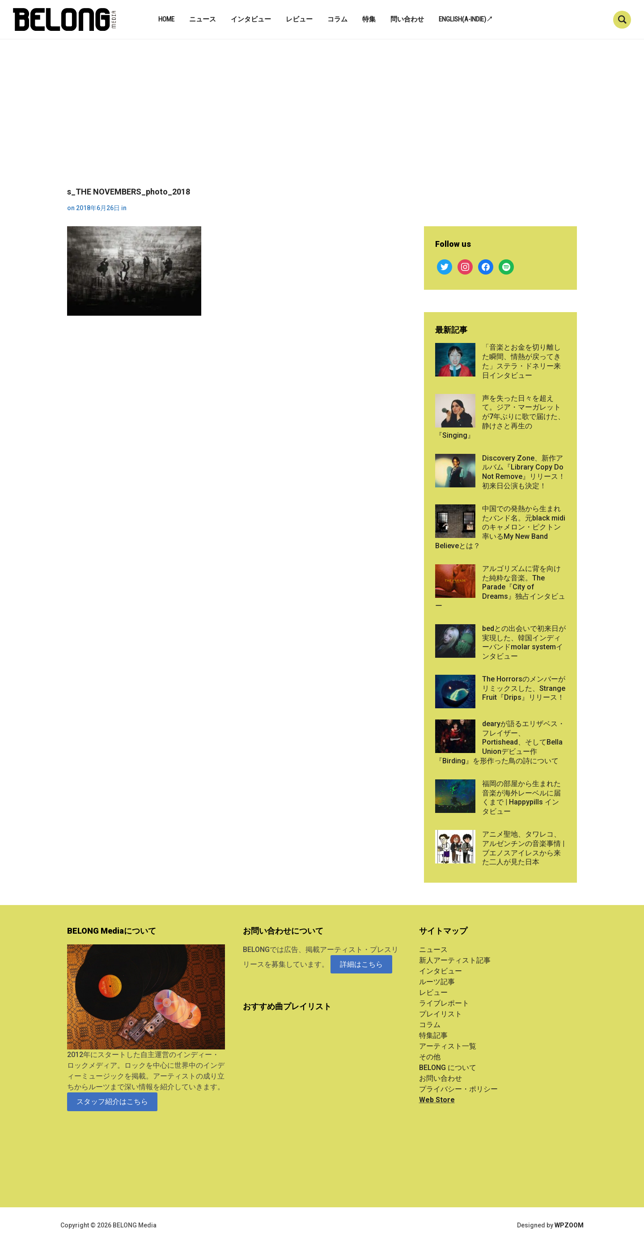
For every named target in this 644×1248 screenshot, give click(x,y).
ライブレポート (444, 1003)
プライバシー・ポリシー (458, 1089)
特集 (369, 19)
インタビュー (251, 19)
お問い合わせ (440, 1078)
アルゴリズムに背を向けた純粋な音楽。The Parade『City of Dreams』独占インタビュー (500, 587)
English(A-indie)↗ (466, 19)
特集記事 (433, 1035)
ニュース (202, 19)
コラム (337, 19)
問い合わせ (407, 19)
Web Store (437, 1100)
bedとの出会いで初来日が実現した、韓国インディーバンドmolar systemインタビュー (524, 642)
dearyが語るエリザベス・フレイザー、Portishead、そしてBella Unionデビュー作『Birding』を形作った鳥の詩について (500, 742)
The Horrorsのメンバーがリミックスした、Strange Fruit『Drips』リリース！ (523, 688)
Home (166, 19)
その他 (430, 1057)
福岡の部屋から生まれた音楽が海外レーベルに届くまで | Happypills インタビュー (521, 797)
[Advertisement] (322, 119)
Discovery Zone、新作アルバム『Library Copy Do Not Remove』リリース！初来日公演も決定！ (523, 472)
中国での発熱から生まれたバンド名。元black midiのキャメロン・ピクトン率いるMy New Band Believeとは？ (500, 527)
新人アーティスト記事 (455, 960)
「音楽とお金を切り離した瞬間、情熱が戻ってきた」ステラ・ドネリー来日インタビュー (521, 361)
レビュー (299, 19)
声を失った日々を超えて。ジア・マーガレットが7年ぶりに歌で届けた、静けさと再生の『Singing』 (500, 417)
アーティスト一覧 (447, 1046)
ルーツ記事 (437, 981)
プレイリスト (440, 1014)
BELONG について (447, 1067)
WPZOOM (569, 1225)
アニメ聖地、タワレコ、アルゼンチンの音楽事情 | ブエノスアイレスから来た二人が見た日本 (523, 848)
